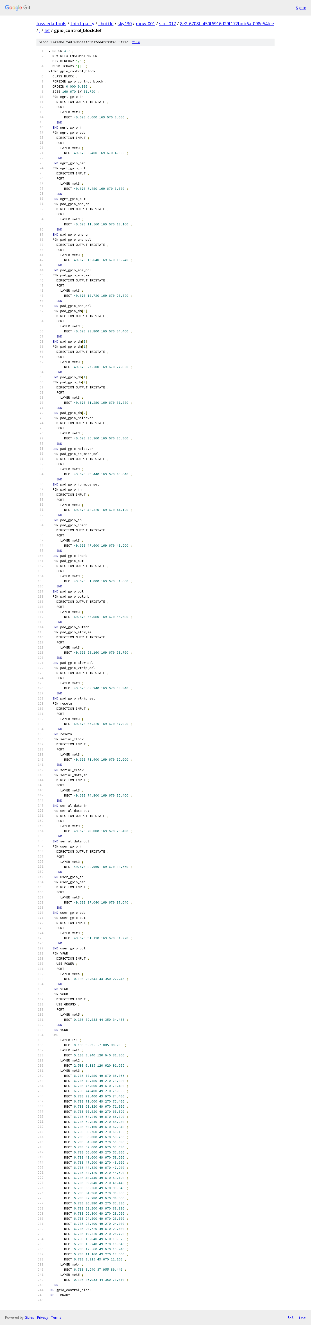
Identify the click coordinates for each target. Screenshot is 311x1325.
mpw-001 (145, 23)
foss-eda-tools (51, 23)
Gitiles (29, 1317)
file (136, 42)
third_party (82, 23)
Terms (56, 1317)
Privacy (42, 1317)
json (302, 1317)
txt (291, 1317)
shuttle (105, 23)
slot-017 (167, 23)
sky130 (125, 23)
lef (47, 30)
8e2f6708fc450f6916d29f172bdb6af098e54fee (227, 23)
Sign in (301, 7)
